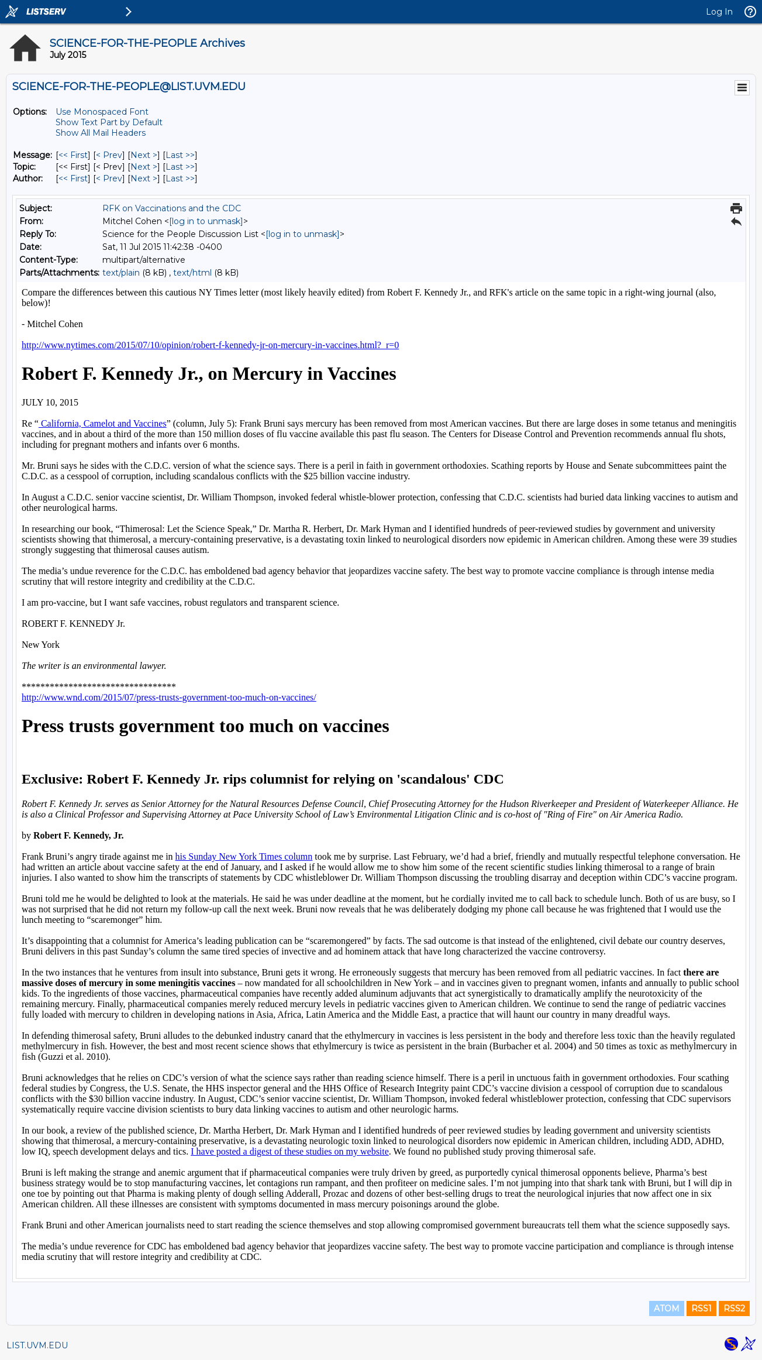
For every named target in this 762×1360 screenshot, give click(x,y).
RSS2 (734, 1308)
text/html (192, 272)
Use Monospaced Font (102, 112)
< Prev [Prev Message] (109, 155)
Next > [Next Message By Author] (143, 178)
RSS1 (701, 1308)
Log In (719, 11)
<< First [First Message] (73, 155)
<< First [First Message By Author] (73, 178)
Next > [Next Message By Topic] (143, 167)
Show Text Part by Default (109, 122)
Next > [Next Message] (143, 155)
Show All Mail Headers (101, 133)
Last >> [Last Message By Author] (180, 178)
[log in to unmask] (206, 221)
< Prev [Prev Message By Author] (109, 178)
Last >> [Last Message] (180, 155)
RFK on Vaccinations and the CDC (171, 208)
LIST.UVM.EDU (37, 1345)
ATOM (667, 1308)
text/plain (121, 272)
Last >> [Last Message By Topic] (180, 167)
